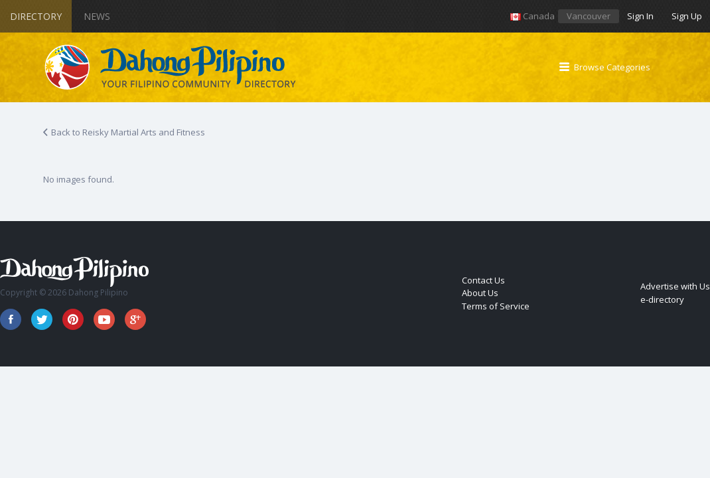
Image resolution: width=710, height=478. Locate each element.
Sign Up (687, 16)
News (97, 16)
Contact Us (483, 280)
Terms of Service (496, 306)
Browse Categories (612, 67)
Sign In (640, 16)
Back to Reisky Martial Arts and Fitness (128, 132)
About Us (480, 293)
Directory (36, 16)
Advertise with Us (675, 286)
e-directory (662, 299)
